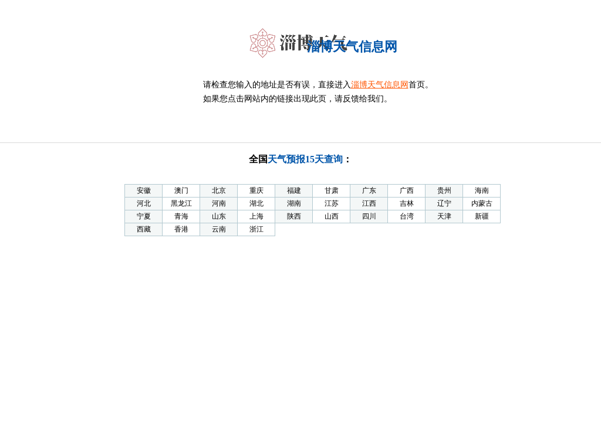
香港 (181, 229)
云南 (219, 229)
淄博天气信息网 (379, 84)
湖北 (256, 203)
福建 (294, 190)
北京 (219, 190)
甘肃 (332, 190)
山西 (332, 216)
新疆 (482, 216)
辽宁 (444, 203)
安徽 (144, 190)
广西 (407, 190)
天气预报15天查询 (305, 159)
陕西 (294, 216)
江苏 (332, 203)
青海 (181, 216)
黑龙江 (181, 203)
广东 (369, 190)
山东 (219, 216)
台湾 (407, 216)
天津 (444, 216)
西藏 (144, 229)
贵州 (444, 190)
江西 (369, 203)
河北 (144, 203)
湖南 (294, 203)
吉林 (407, 203)
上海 (256, 216)
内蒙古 (481, 203)
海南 (482, 190)
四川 (369, 216)
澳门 (181, 190)
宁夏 (144, 216)
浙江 (256, 229)
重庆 (256, 190)
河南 (219, 203)
